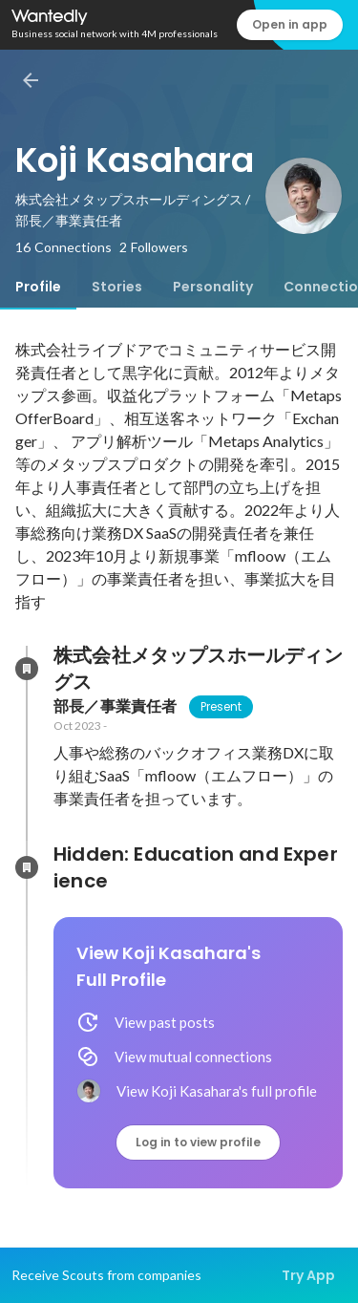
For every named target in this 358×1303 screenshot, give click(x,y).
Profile (38, 286)
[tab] (38, 287)
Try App (308, 1275)
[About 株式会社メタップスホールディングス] (26, 668)
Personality (213, 286)
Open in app (289, 24)
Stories (117, 286)
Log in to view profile (198, 1142)
